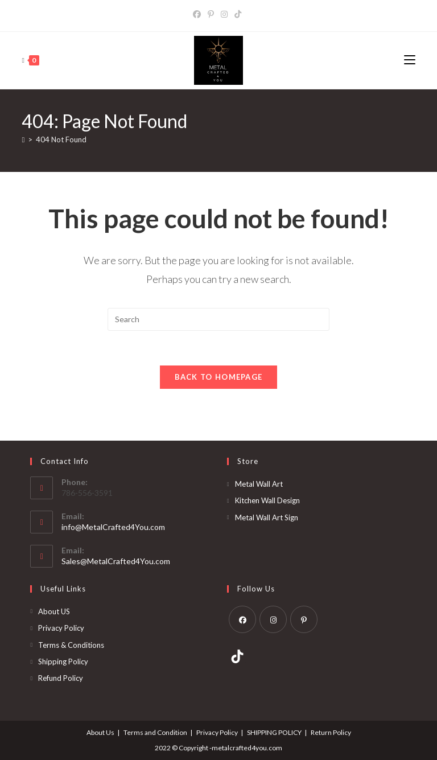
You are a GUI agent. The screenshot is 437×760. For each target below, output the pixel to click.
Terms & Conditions (71, 645)
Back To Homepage (219, 376)
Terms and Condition (155, 732)
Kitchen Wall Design (267, 500)
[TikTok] (238, 14)
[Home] (23, 139)
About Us (100, 732)
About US (54, 611)
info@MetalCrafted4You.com (113, 527)
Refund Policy (60, 678)
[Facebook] (198, 14)
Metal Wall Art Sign (266, 517)
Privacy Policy (61, 627)
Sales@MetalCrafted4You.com (115, 561)
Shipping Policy (63, 661)
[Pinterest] (210, 14)
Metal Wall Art (259, 483)
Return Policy (331, 732)
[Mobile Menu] (409, 60)
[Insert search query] (218, 319)
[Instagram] (224, 14)
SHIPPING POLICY (274, 732)
